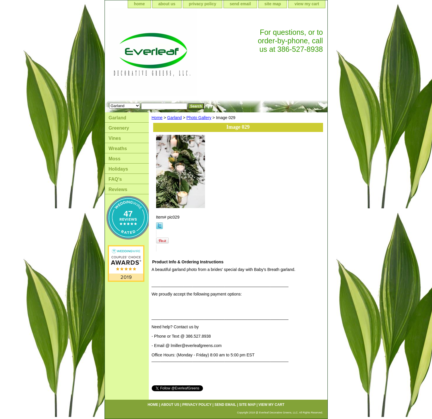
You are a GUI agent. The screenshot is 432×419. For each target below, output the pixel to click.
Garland (174, 117)
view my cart (306, 3)
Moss (115, 158)
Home (157, 117)
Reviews (118, 189)
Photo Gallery (199, 117)
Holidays (118, 168)
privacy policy (202, 3)
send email (240, 3)
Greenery (119, 128)
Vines (115, 138)
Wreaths (118, 148)
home (139, 3)
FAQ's (115, 179)
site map (272, 3)
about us (166, 3)
